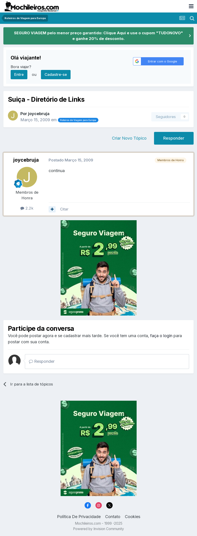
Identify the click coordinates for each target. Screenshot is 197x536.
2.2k (26, 208)
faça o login (161, 335)
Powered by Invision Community (98, 529)
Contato (112, 516)
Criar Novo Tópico (129, 138)
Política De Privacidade (79, 516)
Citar (64, 209)
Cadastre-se (56, 74)
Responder (173, 138)
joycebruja (39, 113)
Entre (19, 74)
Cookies (132, 516)
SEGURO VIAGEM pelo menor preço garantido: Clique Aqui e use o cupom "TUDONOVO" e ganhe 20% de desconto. (98, 36)
